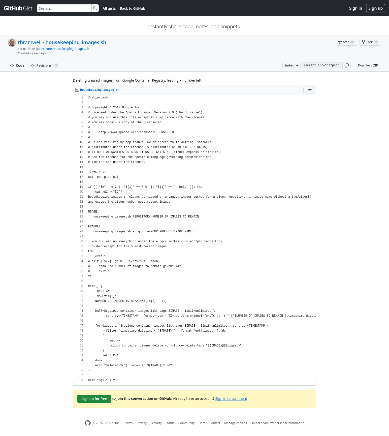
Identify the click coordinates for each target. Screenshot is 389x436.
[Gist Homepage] (18, 8)
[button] (346, 65)
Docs (201, 423)
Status (170, 423)
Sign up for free (94, 398)
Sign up (375, 8)
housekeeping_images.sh (75, 42)
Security (156, 423)
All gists (109, 8)
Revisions (45, 65)
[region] (194, 239)
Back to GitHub (132, 8)
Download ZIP (368, 65)
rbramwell (30, 42)
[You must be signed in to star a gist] (346, 42)
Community (186, 423)
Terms (128, 423)
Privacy (142, 423)
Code (17, 65)
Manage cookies (235, 423)
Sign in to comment (231, 398)
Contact (214, 423)
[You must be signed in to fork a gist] (370, 42)
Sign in (355, 8)
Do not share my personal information (277, 423)
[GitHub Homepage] (88, 423)
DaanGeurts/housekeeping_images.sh (62, 49)
